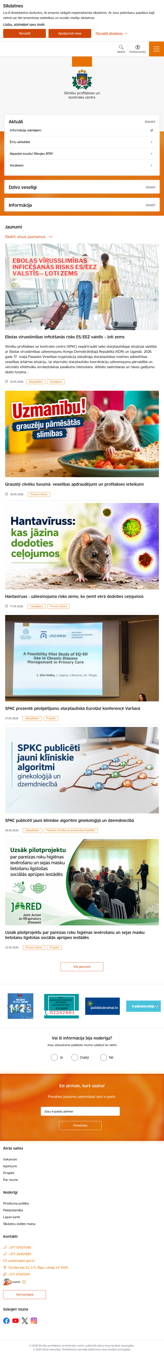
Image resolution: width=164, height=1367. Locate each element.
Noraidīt (24, 33)
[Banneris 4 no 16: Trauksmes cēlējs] (143, 1006)
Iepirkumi (10, 1166)
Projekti (51, 718)
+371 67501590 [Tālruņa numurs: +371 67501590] (20, 1247)
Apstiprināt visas (70, 33)
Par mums (10, 1180)
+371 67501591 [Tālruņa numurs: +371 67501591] (19, 1274)
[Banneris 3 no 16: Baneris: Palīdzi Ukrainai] (102, 1006)
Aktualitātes (36, 381)
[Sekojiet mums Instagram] (34, 1321)
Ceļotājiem (56, 381)
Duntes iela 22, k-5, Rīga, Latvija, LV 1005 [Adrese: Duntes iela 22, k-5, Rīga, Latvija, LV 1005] (38, 1267)
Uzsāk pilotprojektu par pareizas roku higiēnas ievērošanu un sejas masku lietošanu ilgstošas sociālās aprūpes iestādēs (75, 935)
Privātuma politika (16, 1203)
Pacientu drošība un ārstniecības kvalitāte (71, 830)
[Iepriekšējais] (8, 1006)
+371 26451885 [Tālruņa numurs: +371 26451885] (20, 1254)
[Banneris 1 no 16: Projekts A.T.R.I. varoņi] (20, 1006)
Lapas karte (11, 1217)
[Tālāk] (156, 1006)
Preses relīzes (39, 494)
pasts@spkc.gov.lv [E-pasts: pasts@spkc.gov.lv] (22, 1261)
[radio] (57, 1057)
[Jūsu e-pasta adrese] (80, 1111)
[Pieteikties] (80, 1125)
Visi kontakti (24, 1294)
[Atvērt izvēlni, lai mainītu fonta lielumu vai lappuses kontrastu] (137, 50)
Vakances (10, 1159)
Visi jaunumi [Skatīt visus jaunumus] (82, 967)
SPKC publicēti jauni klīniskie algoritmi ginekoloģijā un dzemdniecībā (69, 820)
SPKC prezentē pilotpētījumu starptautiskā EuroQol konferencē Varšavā (72, 708)
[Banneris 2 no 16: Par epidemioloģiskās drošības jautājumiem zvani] (61, 1006)
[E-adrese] (11, 1281)
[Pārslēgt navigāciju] (156, 49)
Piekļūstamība (13, 1210)
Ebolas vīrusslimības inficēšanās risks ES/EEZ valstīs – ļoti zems (64, 336)
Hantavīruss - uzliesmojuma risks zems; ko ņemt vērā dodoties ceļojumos (74, 596)
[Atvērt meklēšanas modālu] (121, 50)
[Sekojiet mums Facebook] (6, 1321)
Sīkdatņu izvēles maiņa (19, 1224)
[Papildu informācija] (24, 1282)
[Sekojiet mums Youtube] (15, 1320)
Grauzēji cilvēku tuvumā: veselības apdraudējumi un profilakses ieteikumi (74, 484)
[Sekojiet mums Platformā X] (25, 1321)
